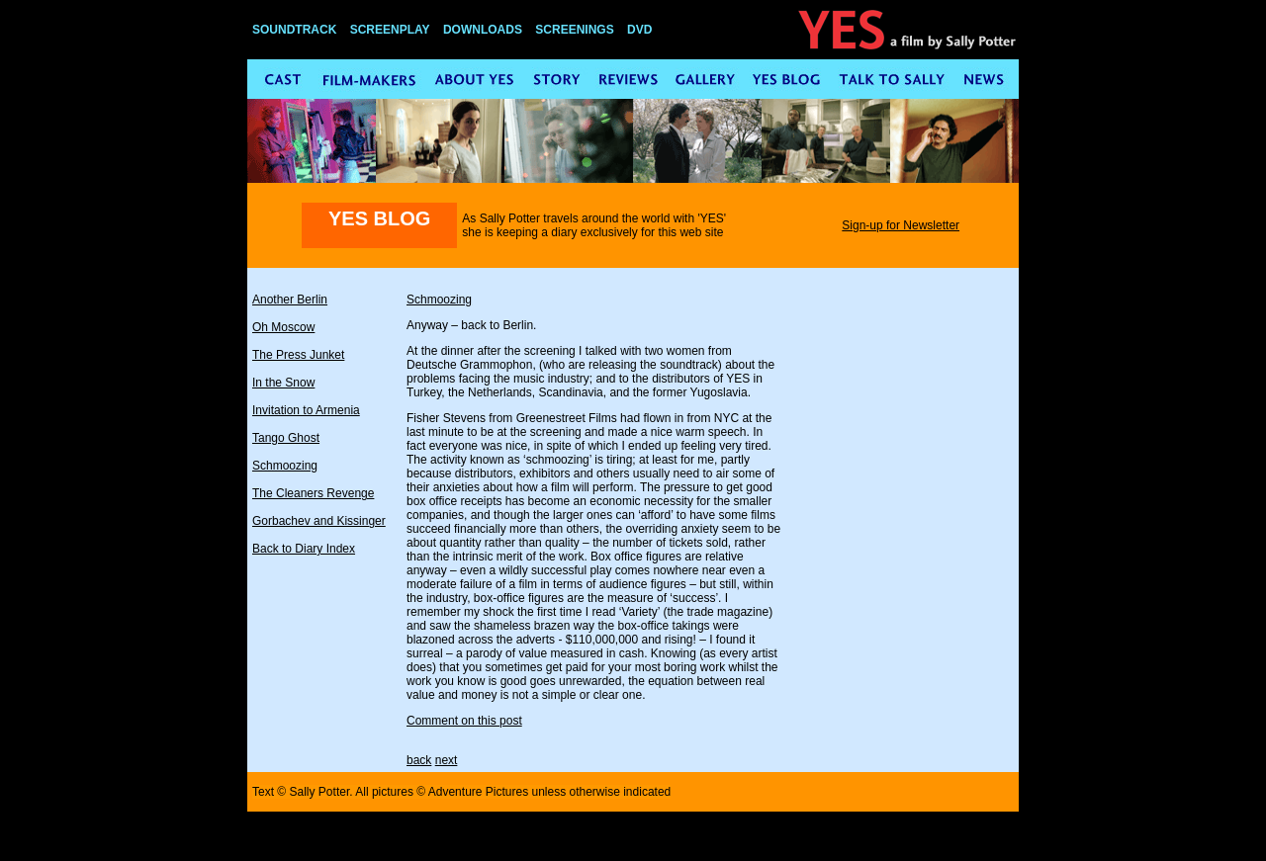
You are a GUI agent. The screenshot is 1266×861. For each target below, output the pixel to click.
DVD (639, 30)
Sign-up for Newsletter (900, 225)
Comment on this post (464, 721)
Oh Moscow (283, 327)
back (419, 760)
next (446, 760)
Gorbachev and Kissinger (319, 521)
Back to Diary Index (303, 549)
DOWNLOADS (482, 30)
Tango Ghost (285, 438)
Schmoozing (284, 466)
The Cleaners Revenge (313, 493)
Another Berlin (289, 299)
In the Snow (283, 382)
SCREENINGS (574, 30)
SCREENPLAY (390, 30)
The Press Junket (298, 355)
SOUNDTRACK (294, 30)
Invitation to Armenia (306, 410)
